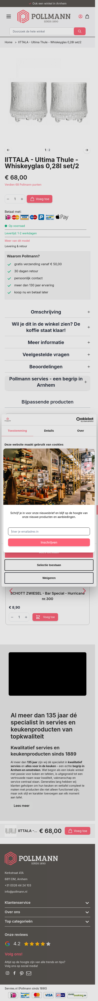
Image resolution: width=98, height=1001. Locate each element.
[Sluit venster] (87, 456)
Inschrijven (49, 542)
